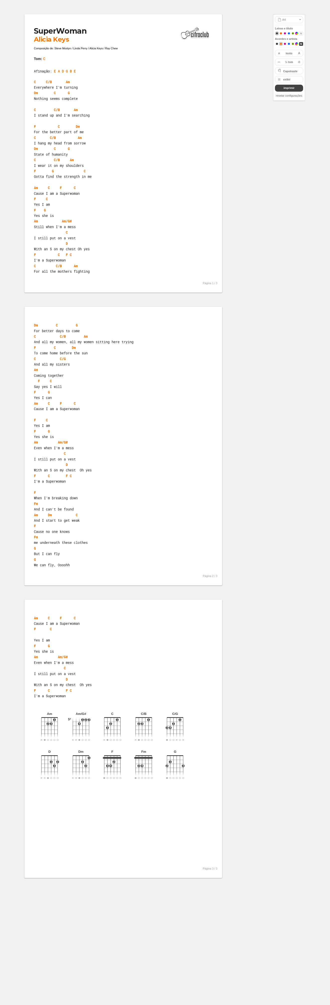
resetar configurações (289, 95)
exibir (286, 79)
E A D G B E (65, 71)
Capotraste (290, 71)
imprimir (288, 87)
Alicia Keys (51, 39)
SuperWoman (60, 31)
